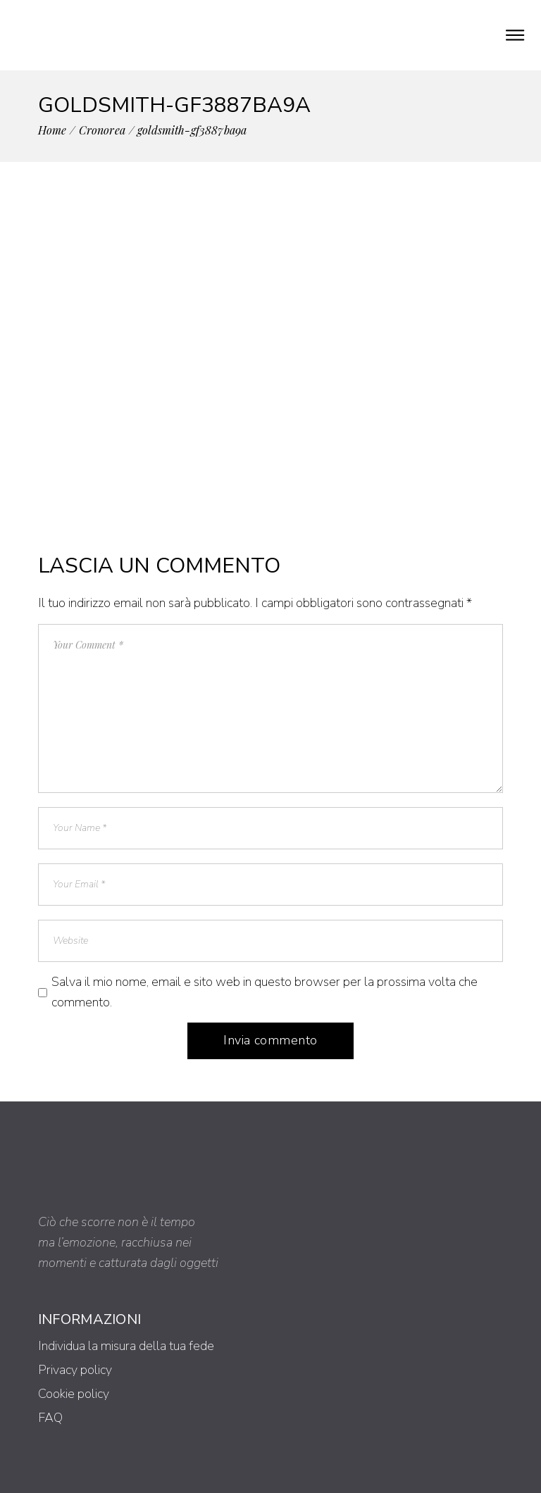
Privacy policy (75, 1369)
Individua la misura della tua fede (126, 1345)
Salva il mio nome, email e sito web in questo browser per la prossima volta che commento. (264, 992)
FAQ (50, 1417)
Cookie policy (73, 1393)
